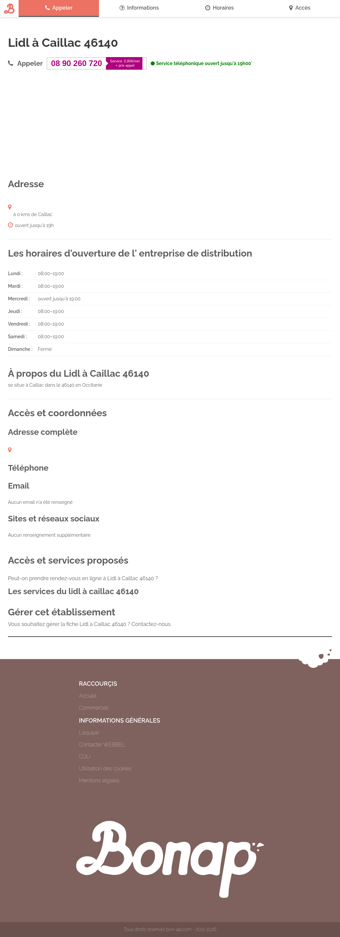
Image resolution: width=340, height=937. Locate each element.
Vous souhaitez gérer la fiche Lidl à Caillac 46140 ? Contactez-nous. (90, 624)
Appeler (59, 8)
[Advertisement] (170, 123)
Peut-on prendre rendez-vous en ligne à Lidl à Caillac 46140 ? (83, 578)
